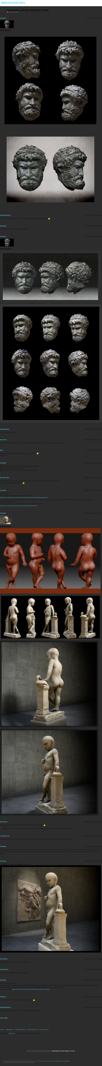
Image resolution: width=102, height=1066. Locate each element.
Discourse (11, 1033)
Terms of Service (32, 1029)
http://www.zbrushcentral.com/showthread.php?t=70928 (30, 989)
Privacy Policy (44, 1029)
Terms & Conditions (56, 1061)
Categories (9, 1029)
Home (2, 1029)
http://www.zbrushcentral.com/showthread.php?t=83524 (18, 506)
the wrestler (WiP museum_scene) (28, 10)
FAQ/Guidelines (20, 1029)
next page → (4, 1018)
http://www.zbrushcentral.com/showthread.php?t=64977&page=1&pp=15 (23, 497)
